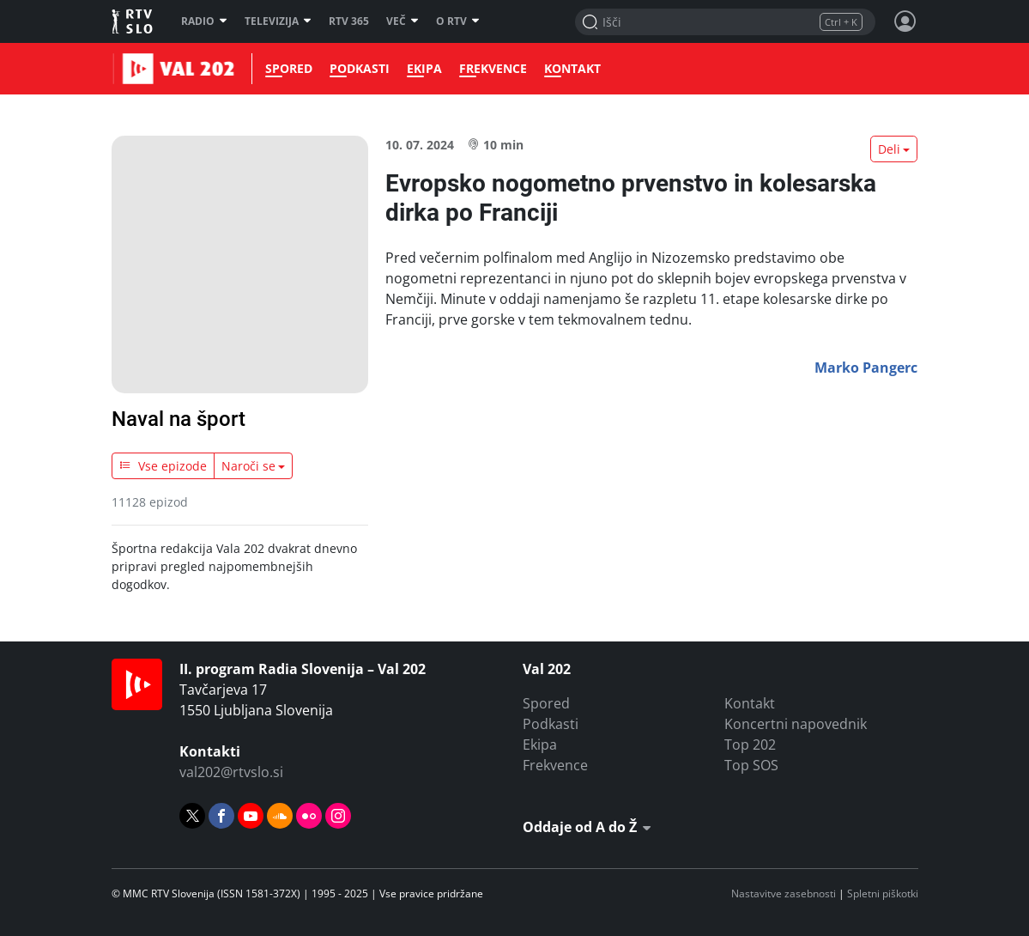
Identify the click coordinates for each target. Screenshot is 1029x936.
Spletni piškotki (882, 893)
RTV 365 (349, 21)
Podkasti (356, 69)
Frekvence (490, 69)
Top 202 (750, 744)
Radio (204, 21)
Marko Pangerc (865, 367)
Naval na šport (178, 419)
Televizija (278, 21)
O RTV (458, 21)
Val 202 (133, 68)
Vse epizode (163, 466)
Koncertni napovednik (795, 723)
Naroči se (248, 466)
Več (402, 21)
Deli (889, 149)
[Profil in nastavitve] (905, 21)
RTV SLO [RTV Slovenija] (133, 21)
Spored (285, 69)
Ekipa (421, 69)
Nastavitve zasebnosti (783, 893)
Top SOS (751, 765)
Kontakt (569, 69)
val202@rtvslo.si (231, 772)
